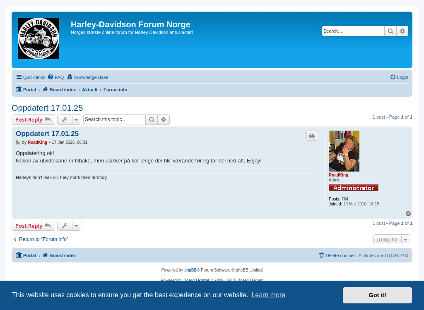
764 (345, 199)
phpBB (190, 270)
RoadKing (338, 175)
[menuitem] (55, 77)
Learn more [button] (268, 294)
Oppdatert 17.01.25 (47, 107)
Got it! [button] (377, 295)
